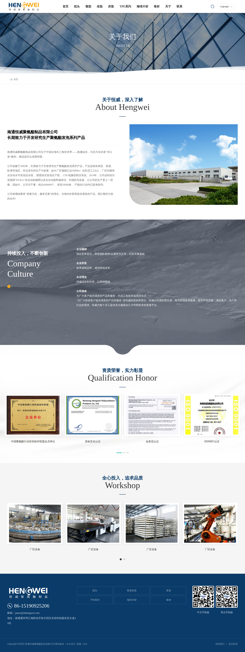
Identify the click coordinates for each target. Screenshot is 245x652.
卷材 (168, 599)
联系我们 (220, 644)
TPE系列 (95, 599)
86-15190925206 (31, 606)
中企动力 (70, 644)
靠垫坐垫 (132, 590)
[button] (119, 452)
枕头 (94, 590)
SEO (85, 644)
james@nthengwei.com (27, 613)
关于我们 (122, 37)
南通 (79, 644)
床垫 (168, 590)
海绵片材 (132, 599)
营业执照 (233, 644)
